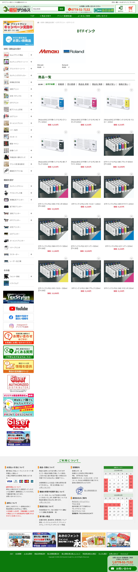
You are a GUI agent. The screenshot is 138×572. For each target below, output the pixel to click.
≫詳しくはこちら (44, 487)
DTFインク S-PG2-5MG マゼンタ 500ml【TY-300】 (53, 191)
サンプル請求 (102, 554)
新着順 (61, 84)
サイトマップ (124, 554)
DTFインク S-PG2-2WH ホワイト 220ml (119, 191)
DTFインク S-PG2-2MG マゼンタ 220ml (119, 275)
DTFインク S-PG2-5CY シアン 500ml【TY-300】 (86, 233)
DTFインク (70, 22)
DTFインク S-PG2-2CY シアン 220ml (119, 233)
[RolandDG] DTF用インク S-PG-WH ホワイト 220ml (86, 149)
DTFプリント (60, 22)
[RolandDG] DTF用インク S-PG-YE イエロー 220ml (119, 107)
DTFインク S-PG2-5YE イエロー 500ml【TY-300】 (53, 275)
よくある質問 (28, 554)
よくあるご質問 (84, 16)
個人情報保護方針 (90, 490)
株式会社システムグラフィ (81, 501)
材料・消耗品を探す (47, 22)
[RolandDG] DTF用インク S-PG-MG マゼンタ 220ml (86, 107)
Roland (65, 65)
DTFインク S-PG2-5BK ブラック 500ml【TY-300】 (119, 149)
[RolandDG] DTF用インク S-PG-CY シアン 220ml (53, 107)
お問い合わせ (102, 16)
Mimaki (40, 65)
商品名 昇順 (83, 84)
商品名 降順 (97, 84)
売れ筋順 (71, 84)
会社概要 (18, 554)
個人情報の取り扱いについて (71, 554)
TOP (32, 16)
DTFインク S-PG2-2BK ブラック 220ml (86, 275)
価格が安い (110, 84)
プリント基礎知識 (64, 16)
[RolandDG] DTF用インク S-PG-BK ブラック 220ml (53, 149)
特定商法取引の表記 (89, 554)
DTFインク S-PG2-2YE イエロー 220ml (86, 191)
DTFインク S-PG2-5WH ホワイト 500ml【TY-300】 (53, 233)
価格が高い (123, 84)
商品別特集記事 (39, 554)
